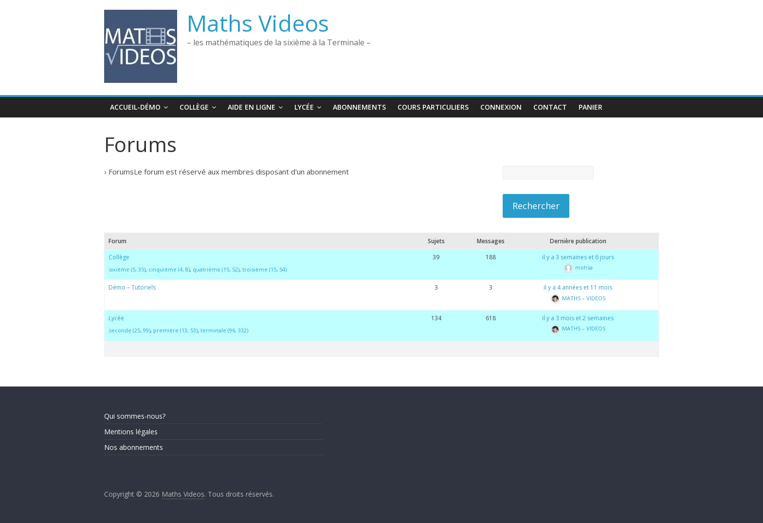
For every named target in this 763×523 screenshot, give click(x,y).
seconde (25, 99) (129, 330)
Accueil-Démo (135, 107)
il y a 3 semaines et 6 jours (578, 257)
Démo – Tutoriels (132, 287)
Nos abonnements (133, 447)
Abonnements (359, 107)
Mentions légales (131, 431)
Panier (590, 107)
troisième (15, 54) (264, 269)
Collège (194, 107)
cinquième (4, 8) (169, 269)
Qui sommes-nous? (134, 416)
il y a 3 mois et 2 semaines (578, 318)
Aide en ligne (251, 107)
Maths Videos (258, 23)
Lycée (304, 107)
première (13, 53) (175, 330)
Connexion (501, 107)
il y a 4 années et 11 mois (578, 287)
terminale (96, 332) (224, 330)
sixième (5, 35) (127, 269)
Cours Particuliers (433, 107)
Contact (550, 107)
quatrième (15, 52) (216, 269)
